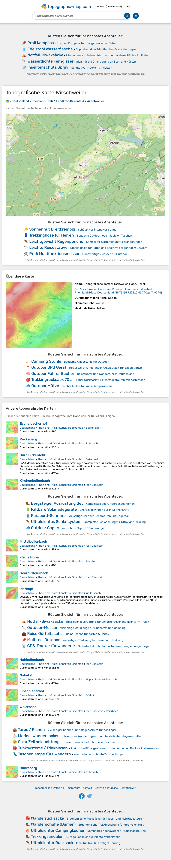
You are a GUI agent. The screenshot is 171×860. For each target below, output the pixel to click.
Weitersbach (93, 593)
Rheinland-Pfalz (47, 427)
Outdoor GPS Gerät (48, 367)
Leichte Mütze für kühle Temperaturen (87, 386)
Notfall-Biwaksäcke (45, 55)
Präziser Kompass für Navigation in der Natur (86, 43)
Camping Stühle (46, 361)
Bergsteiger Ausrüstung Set (57, 503)
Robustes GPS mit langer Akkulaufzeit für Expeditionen (105, 367)
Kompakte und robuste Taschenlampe (98, 754)
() (118, 290)
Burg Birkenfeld (32, 455)
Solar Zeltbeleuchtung (39, 741)
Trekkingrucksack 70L (51, 379)
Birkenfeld (92, 459)
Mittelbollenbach (33, 541)
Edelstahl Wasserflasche (50, 49)
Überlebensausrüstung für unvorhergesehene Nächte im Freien (107, 55)
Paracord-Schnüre (48, 515)
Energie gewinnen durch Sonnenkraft (104, 509)
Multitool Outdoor (43, 639)
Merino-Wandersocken (39, 735)
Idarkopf (26, 589)
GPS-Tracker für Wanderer (51, 645)
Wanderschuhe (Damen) (53, 824)
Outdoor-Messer (42, 627)
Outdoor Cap (42, 527)
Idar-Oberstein (94, 484)
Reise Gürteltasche (45, 633)
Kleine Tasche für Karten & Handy (87, 634)
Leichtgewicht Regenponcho (56, 241)
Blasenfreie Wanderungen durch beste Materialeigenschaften (102, 736)
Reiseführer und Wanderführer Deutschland (105, 374)
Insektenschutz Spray (47, 67)
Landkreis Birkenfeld (71, 427)
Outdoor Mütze (45, 385)
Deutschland (27, 427)
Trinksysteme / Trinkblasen (43, 748)
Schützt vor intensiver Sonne (97, 229)
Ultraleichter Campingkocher (58, 830)
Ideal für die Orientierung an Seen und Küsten (106, 61)
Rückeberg (28, 439)
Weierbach (28, 707)
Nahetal (26, 675)
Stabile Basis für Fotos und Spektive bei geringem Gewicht (108, 248)
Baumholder (93, 427)
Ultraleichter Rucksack (52, 842)
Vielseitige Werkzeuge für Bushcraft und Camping (93, 628)
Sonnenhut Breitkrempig (52, 229)
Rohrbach (92, 443)
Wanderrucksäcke (47, 818)
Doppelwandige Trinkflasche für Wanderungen (106, 49)
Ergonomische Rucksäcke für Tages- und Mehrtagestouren (105, 818)
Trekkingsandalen (47, 836)
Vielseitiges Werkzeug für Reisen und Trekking (92, 640)
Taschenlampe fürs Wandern (44, 754)
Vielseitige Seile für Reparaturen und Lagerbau (99, 516)
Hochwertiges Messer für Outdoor (104, 254)
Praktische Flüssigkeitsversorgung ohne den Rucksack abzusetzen (114, 748)
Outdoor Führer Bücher (52, 373)
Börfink (90, 695)
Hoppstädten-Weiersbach (101, 679)
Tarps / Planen (31, 729)
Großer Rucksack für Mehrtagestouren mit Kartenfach (109, 380)
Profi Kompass (40, 42)
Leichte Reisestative (48, 247)
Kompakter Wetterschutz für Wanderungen (114, 242)
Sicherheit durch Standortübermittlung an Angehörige (113, 646)
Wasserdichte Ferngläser (50, 61)
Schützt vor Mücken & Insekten (91, 67)
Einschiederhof (32, 691)
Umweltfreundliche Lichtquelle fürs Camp (89, 742)
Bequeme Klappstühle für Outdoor (86, 361)
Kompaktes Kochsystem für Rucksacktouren (116, 831)
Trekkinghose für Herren (51, 235)
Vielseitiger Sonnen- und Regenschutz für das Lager (82, 730)
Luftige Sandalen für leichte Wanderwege (93, 837)
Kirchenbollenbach (35, 481)
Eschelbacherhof (33, 423)
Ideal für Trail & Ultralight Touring (98, 843)
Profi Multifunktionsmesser (54, 253)
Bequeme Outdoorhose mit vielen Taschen (104, 235)
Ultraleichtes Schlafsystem (56, 521)
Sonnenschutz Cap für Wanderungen (81, 528)
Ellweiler (91, 561)
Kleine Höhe (29, 557)
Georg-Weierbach (34, 573)
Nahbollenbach (32, 660)
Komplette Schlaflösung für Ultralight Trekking (115, 522)
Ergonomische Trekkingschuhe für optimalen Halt (111, 824)
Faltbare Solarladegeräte (54, 509)
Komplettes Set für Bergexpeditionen (110, 503)
